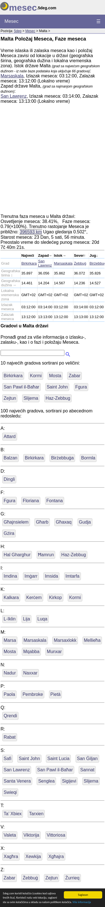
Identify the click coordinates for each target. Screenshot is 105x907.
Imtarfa (73, 576)
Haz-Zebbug (58, 398)
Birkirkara (29, 263)
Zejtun (10, 398)
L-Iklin (10, 618)
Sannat (87, 769)
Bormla (88, 457)
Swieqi (10, 792)
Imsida (51, 576)
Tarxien (36, 813)
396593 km (31, 231)
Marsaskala (12, 75)
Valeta (10, 835)
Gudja (85, 522)
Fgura (81, 387)
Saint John (57, 387)
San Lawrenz (14, 96)
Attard (10, 436)
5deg (18, 31)
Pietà (55, 694)
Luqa (43, 618)
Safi (7, 758)
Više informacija (82, 902)
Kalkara (11, 597)
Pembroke (32, 694)
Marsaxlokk (65, 640)
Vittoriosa (56, 835)
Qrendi (10, 715)
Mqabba (31, 651)
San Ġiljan (87, 758)
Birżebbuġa (62, 457)
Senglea (46, 781)
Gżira (9, 533)
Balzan (10, 457)
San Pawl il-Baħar (21, 387)
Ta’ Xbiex (13, 813)
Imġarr (30, 576)
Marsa (10, 640)
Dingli (9, 479)
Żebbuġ (80, 263)
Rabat (10, 737)
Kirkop (55, 597)
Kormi (36, 375)
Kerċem (34, 597)
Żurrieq (72, 877)
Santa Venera (17, 781)
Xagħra (11, 856)
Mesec (11, 21)
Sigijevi (69, 781)
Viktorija (31, 835)
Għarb (42, 522)
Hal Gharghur (17, 554)
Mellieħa (92, 640)
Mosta (55, 375)
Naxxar (30, 673)
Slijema (31, 398)
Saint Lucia (58, 758)
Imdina (10, 576)
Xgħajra (56, 856)
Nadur (10, 673)
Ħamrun (46, 554)
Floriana (31, 500)
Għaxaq (63, 522)
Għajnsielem (16, 522)
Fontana (54, 500)
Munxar (54, 651)
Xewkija (33, 856)
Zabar (74, 375)
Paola (9, 694)
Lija (26, 618)
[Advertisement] (52, 161)
